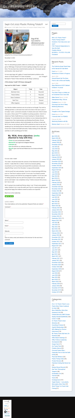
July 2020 (54, 273)
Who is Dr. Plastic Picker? (59, 37)
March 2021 (55, 256)
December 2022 (56, 212)
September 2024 (56, 168)
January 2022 (55, 235)
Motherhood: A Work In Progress (61, 73)
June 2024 (55, 174)
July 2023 (54, 197)
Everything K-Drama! (57, 325)
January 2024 (55, 184)
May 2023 (54, 201)
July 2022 (54, 222)
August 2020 (55, 271)
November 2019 (56, 290)
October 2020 (56, 267)
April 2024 (55, 178)
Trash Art (54, 375)
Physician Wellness (57, 356)
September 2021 (56, 243)
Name (7, 220)
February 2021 (56, 258)
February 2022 (56, 233)
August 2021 (55, 245)
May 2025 (54, 151)
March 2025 (55, 155)
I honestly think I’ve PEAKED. (60, 116)
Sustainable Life (56, 373)
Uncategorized (56, 380)
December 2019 (56, 288)
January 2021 (55, 260)
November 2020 (56, 264)
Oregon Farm (55, 344)
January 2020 (55, 286)
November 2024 (56, 163)
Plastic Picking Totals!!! (58, 39)
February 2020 (56, 283)
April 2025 (55, 153)
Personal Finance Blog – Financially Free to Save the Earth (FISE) (61, 352)
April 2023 (55, 203)
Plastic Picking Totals (39, 27)
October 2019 (56, 292)
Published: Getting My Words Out (61, 363)
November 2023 (56, 189)
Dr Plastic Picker (22, 27)
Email (7, 225)
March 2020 (55, 281)
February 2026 (56, 140)
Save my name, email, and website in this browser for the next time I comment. (24, 238)
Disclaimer (55, 54)
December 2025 (56, 144)
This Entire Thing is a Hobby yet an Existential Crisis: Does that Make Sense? (60, 95)
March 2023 (55, 205)
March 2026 (55, 138)
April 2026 (55, 136)
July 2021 (54, 248)
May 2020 (54, 277)
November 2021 (56, 239)
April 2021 (55, 254)
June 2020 (55, 275)
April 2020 (55, 279)
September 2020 (56, 269)
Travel (53, 378)
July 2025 (54, 146)
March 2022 (55, 231)
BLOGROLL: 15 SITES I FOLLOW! (61, 52)
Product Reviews (56, 361)
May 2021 (54, 252)
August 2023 (55, 195)
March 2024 (55, 180)
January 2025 (55, 159)
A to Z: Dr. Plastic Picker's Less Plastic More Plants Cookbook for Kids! (60, 306)
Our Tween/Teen (56, 346)
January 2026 (55, 142)
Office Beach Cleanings (58, 337)
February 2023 (56, 208)
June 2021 (55, 250)
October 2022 (56, 216)
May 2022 (54, 227)
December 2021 (56, 237)
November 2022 (56, 214)
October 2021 (56, 241)
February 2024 (56, 182)
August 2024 (55, 170)
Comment (8, 207)
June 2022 (55, 224)
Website (7, 231)
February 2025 (56, 157)
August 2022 (55, 220)
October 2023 (56, 191)
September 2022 (56, 218)
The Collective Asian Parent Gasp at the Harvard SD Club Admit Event (61, 69)
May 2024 (54, 176)
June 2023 (55, 199)
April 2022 (55, 229)
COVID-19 (55, 319)
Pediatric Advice (56, 50)
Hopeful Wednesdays (58, 327)
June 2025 (55, 149)
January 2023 (55, 210)
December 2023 (56, 186)
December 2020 (56, 262)
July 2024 (54, 172)
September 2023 (56, 193)
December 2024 (56, 161)
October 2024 (56, 165)
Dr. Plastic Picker (21, 6)
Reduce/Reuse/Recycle (58, 367)
